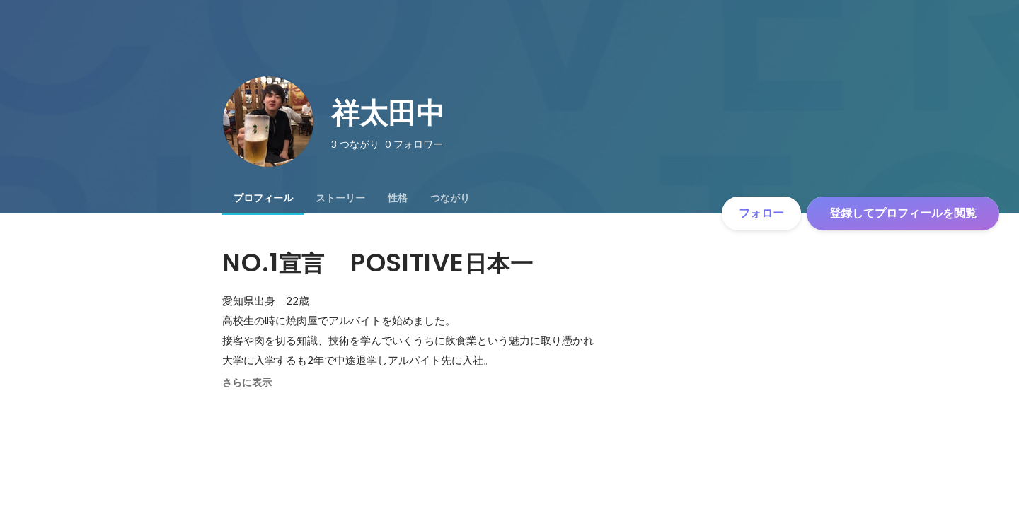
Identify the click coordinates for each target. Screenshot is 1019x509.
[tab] (263, 198)
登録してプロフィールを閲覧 (903, 213)
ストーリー (340, 198)
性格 (398, 198)
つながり (450, 198)
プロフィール (263, 198)
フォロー (761, 213)
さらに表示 (247, 382)
